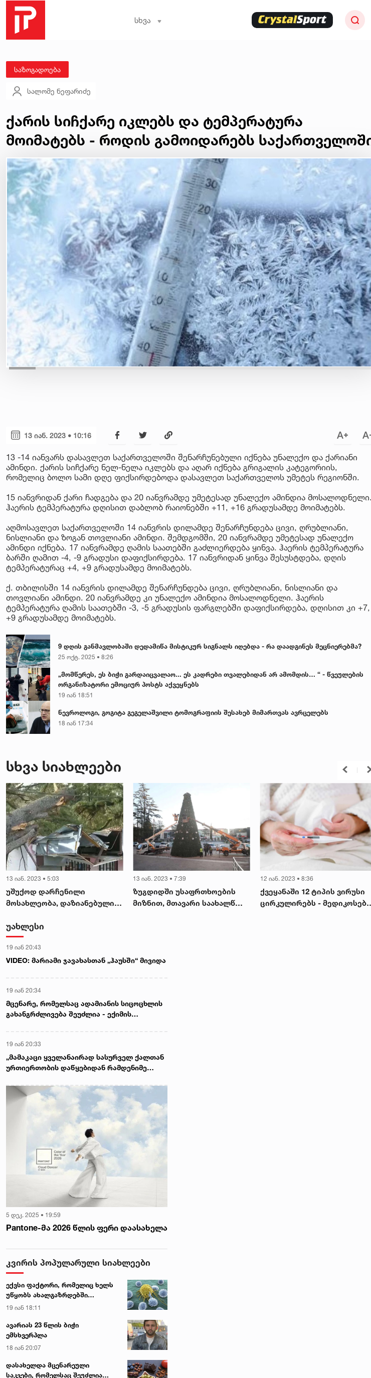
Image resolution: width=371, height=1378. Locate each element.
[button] (345, 769)
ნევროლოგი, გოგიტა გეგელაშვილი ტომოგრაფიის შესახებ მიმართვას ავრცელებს (193, 712)
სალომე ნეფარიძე (51, 91)
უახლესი (25, 926)
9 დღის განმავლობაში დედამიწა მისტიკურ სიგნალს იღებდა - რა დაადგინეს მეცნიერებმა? (209, 646)
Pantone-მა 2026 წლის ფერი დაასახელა (86, 1228)
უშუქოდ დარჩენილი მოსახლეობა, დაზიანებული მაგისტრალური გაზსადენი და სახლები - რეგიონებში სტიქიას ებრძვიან (64, 898)
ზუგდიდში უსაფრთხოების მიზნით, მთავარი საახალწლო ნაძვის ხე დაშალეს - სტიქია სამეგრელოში (191, 898)
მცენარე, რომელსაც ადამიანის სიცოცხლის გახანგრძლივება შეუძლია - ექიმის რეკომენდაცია (84, 1009)
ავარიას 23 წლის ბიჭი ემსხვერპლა (42, 1330)
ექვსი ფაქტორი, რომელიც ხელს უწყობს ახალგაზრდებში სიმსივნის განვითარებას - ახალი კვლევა (61, 1290)
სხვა (148, 20)
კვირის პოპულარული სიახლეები (78, 1262)
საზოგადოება (37, 69)
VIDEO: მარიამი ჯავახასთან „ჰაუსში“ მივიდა (86, 960)
